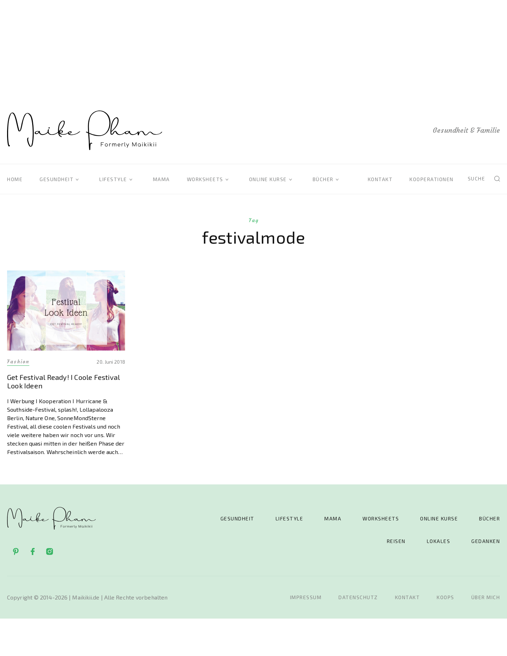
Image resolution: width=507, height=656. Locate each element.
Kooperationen (431, 179)
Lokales (438, 541)
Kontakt (380, 179)
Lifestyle (113, 179)
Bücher (323, 179)
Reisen (396, 541)
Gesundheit (56, 179)
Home (15, 179)
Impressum (306, 597)
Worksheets (205, 179)
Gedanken (485, 541)
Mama (161, 179)
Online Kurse (268, 179)
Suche (476, 178)
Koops (445, 597)
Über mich (485, 597)
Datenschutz (358, 597)
